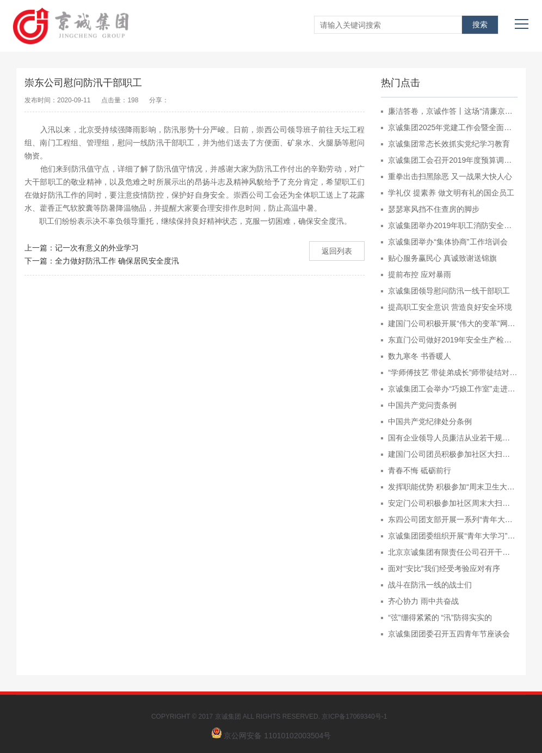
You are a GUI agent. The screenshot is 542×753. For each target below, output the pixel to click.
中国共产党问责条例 (422, 405)
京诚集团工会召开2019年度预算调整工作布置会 (453, 160)
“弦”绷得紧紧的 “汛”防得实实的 (440, 617)
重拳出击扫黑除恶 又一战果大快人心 (450, 176)
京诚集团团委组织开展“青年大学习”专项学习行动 (453, 535)
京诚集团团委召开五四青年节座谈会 (449, 633)
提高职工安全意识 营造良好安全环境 (450, 307)
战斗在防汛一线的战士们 (430, 584)
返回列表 (337, 251)
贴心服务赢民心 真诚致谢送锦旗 (442, 258)
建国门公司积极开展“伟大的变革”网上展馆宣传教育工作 (453, 323)
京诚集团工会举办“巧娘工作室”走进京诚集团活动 (453, 388)
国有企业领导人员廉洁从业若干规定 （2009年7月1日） (453, 437)
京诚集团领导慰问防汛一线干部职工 (449, 290)
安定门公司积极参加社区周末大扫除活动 (453, 503)
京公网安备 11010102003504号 (277, 735)
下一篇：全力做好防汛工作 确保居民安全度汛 (101, 260)
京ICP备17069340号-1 (356, 716)
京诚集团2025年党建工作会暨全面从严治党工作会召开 (453, 127)
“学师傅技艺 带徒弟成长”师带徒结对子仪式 (453, 372)
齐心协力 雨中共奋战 (423, 601)
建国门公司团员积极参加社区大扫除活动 (453, 454)
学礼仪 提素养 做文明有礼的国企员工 (451, 192)
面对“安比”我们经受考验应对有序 (444, 568)
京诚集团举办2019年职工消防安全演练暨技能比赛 (453, 225)
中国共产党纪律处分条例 (430, 421)
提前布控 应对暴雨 (419, 274)
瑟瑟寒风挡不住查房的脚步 (433, 209)
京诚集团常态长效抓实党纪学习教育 (449, 143)
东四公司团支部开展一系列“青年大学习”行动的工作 (453, 519)
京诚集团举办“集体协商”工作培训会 (447, 241)
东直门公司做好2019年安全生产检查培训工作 (453, 339)
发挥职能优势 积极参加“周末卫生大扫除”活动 (453, 486)
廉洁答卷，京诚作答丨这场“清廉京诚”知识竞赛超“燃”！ (453, 111)
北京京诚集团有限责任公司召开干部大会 (453, 552)
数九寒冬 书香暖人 (419, 356)
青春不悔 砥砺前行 (419, 470)
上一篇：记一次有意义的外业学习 (81, 247)
